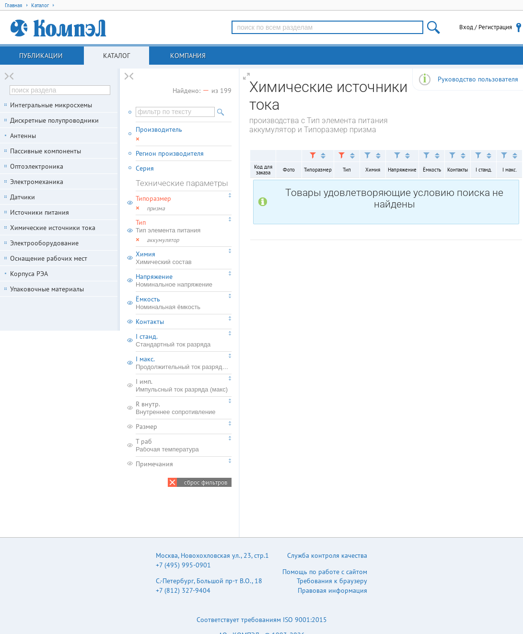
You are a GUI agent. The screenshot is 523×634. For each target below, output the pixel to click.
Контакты (150, 321)
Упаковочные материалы (47, 289)
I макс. (184, 363)
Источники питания (39, 212)
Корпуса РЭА (29, 273)
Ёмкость (184, 303)
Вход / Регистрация (485, 27)
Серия (145, 168)
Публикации (41, 55)
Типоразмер (153, 198)
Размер (146, 426)
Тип (184, 226)
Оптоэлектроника (36, 166)
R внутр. (184, 408)
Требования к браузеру (332, 580)
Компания (188, 55)
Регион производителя (170, 153)
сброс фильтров (205, 482)
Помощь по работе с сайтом (324, 571)
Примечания (154, 464)
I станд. (184, 340)
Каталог (116, 55)
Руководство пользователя (478, 79)
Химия (184, 258)
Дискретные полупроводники (54, 120)
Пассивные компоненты (45, 151)
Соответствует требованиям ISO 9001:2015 (262, 619)
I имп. (184, 385)
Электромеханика (36, 181)
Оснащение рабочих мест (48, 258)
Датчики (22, 197)
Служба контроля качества (327, 555)
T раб (184, 445)
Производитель (159, 129)
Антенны (23, 135)
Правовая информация (332, 590)
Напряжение (184, 280)
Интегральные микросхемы (51, 105)
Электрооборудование (44, 243)
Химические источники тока (52, 227)
